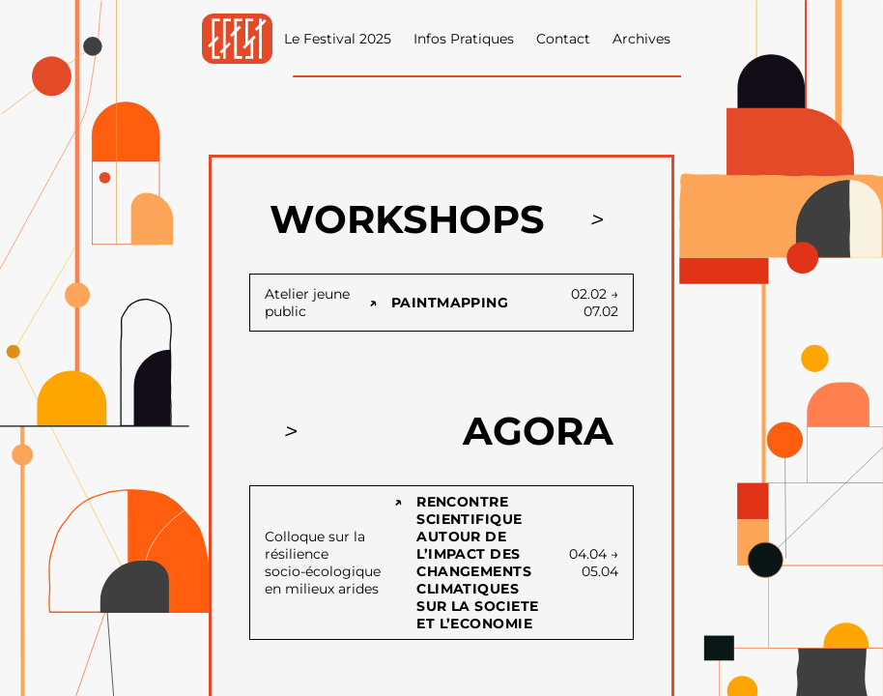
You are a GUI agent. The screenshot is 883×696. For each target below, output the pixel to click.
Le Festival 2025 (337, 38)
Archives (641, 38)
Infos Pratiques (463, 38)
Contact (563, 38)
